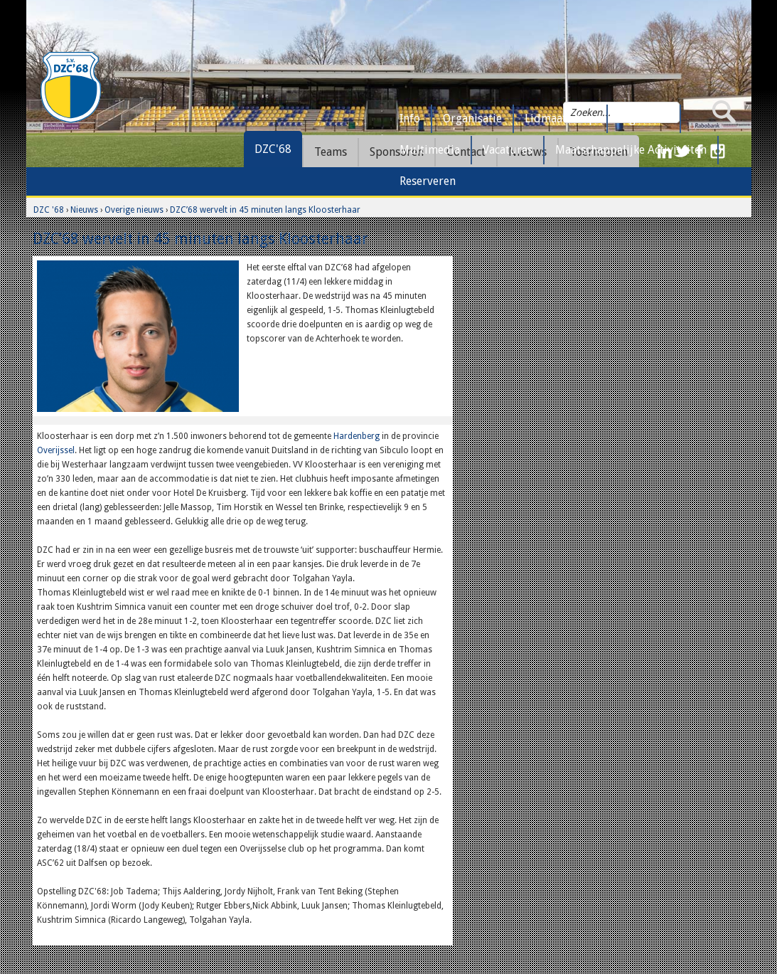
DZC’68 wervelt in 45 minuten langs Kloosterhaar (265, 210)
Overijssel (56, 450)
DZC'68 (272, 149)
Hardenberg (356, 436)
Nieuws (84, 210)
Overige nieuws (134, 210)
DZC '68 (48, 210)
